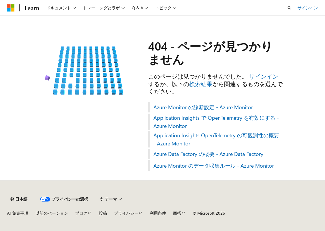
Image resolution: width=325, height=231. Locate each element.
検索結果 (200, 84)
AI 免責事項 (17, 213)
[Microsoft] (11, 8)
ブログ (81, 213)
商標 (177, 213)
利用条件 (158, 213)
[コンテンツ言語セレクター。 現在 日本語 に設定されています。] (19, 199)
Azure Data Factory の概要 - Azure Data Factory (208, 153)
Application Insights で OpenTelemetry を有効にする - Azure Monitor (216, 121)
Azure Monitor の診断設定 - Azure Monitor (203, 107)
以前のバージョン (51, 213)
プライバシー (126, 213)
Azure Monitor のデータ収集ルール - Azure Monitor (213, 165)
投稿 (103, 213)
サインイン (308, 8)
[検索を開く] (289, 8)
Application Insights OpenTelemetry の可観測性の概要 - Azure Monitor (216, 139)
